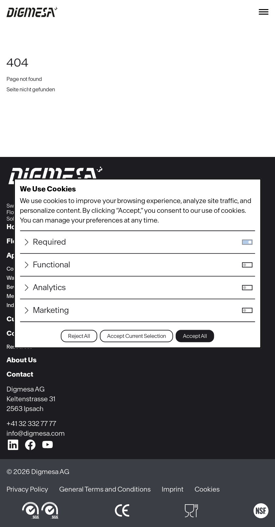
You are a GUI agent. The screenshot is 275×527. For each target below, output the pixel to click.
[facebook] (30, 444)
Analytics (49, 288)
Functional (51, 265)
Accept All (195, 336)
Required (49, 242)
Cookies (207, 489)
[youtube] (47, 444)
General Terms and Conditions (105, 489)
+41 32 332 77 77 (31, 423)
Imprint (173, 489)
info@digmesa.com (36, 433)
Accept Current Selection (136, 336)
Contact (20, 374)
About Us (21, 360)
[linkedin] (13, 444)
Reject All (79, 336)
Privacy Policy (27, 489)
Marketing (51, 310)
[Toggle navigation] (263, 12)
